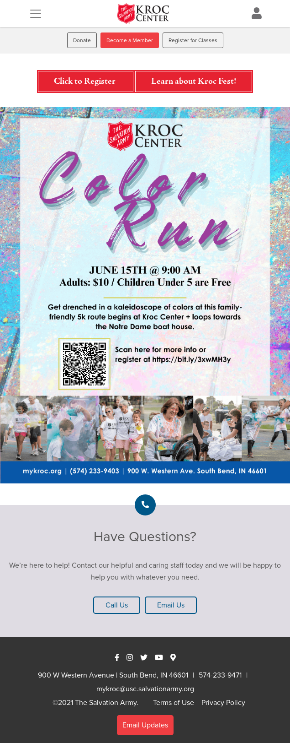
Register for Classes (193, 40)
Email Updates (145, 725)
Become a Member (129, 40)
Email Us (171, 605)
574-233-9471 (220, 675)
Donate (82, 40)
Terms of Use (173, 702)
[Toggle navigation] (35, 14)
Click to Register (85, 81)
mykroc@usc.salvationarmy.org (145, 688)
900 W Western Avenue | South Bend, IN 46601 (113, 675)
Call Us (116, 605)
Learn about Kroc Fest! (193, 81)
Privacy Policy (223, 702)
